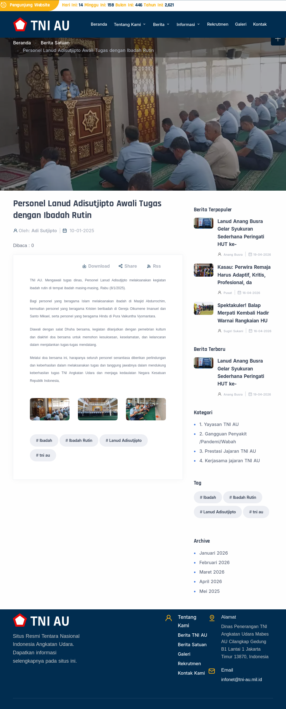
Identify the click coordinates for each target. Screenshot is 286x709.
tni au (45, 455)
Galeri (240, 24)
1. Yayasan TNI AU (219, 424)
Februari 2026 (214, 562)
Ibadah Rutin (80, 440)
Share (127, 266)
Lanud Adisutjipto (125, 440)
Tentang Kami (130, 24)
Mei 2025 (209, 591)
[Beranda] (41, 23)
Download (96, 266)
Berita (161, 24)
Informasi (189, 24)
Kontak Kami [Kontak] (191, 673)
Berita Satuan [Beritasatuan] (192, 644)
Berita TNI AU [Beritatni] (192, 635)
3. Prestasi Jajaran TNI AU (227, 451)
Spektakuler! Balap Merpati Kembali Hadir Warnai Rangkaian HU (243, 313)
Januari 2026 (213, 553)
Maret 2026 (212, 572)
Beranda (99, 24)
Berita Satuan (55, 42)
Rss (154, 266)
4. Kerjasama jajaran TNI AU (229, 460)
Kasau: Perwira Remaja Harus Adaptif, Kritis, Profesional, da (244, 274)
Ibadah (46, 440)
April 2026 (210, 581)
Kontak (260, 24)
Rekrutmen (217, 24)
